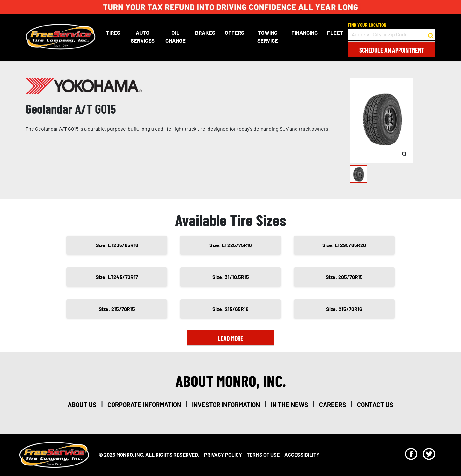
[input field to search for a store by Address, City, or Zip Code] (391, 34)
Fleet (335, 32)
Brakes (205, 32)
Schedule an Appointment (391, 50)
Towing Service (267, 36)
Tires (113, 32)
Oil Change (175, 36)
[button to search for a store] (430, 34)
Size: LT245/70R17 (117, 277)
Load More (230, 338)
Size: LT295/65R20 (344, 245)
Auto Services (143, 36)
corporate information (144, 404)
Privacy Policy (223, 454)
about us (82, 404)
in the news (289, 404)
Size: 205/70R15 (344, 277)
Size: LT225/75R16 (230, 245)
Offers (234, 32)
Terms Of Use (263, 454)
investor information (226, 404)
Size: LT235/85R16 (117, 245)
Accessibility (301, 454)
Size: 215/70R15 (117, 309)
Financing (304, 32)
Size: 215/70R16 (344, 309)
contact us (375, 404)
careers (332, 404)
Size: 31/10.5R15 (230, 277)
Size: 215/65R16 (230, 309)
